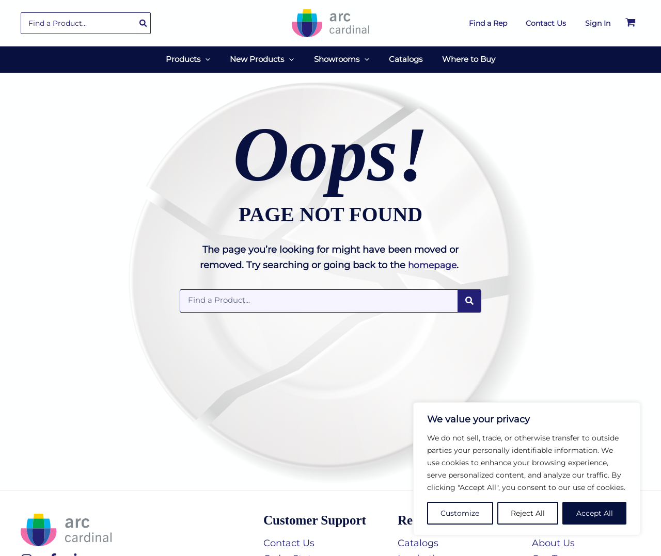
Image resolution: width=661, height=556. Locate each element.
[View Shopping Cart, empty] (630, 23)
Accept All (594, 513)
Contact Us (288, 539)
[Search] (143, 23)
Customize (459, 513)
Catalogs (418, 539)
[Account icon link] (597, 23)
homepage (432, 262)
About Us (553, 539)
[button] (214, 57)
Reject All (528, 513)
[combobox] (85, 23)
